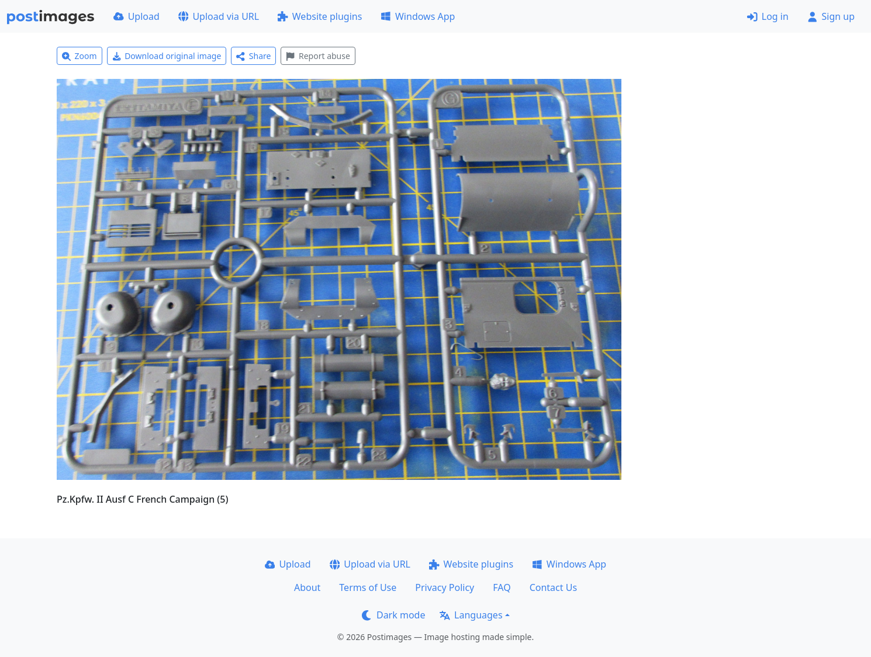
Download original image (167, 55)
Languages (471, 614)
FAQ (501, 587)
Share (253, 55)
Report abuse (318, 55)
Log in (768, 16)
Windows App (418, 16)
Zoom (79, 55)
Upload (136, 16)
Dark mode (393, 614)
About (307, 587)
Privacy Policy (444, 587)
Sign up (831, 16)
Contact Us (553, 587)
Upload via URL (218, 16)
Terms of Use (367, 587)
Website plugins (320, 16)
